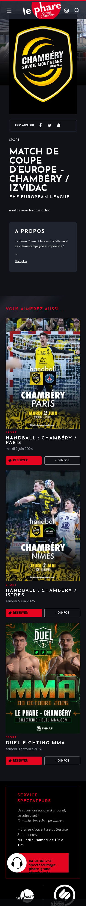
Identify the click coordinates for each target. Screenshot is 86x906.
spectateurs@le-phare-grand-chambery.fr (43, 868)
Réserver (20, 460)
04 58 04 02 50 (40, 861)
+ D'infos (62, 460)
